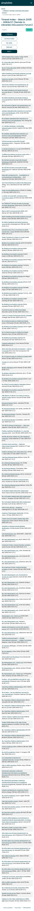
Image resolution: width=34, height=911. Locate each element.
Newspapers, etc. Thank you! (11, 616)
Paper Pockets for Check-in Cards (13, 237)
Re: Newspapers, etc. (9, 668)
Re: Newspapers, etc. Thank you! (12, 662)
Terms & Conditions (8, 907)
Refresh (9, 47)
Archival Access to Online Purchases (14, 310)
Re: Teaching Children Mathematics (13, 700)
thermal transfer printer (10, 801)
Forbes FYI (5, 362)
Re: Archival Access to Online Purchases (15, 321)
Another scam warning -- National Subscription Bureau (13, 445)
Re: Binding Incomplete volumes (12, 248)
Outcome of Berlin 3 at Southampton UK (15, 85)
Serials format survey (9, 893)
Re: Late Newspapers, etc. (10, 539)
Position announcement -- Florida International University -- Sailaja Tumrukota (16, 639)
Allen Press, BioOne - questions (12, 507)
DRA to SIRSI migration (9, 765)
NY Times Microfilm (8, 62)
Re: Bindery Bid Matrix (9, 373)
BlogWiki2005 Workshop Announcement (15, 480)
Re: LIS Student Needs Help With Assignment (16, 496)
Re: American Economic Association (13, 888)
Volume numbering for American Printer (15, 790)
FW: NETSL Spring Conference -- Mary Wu (15, 425)
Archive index (9, 39)
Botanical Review (7, 403)
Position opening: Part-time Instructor (14, 452)
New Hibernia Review (8, 856)
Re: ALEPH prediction (8, 752)
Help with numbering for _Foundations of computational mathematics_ (15, 176)
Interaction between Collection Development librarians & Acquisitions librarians (14, 773)
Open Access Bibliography (10, 190)
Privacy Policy (18, 907)
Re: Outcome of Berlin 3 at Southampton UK (16, 105)
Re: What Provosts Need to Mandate (14, 384)
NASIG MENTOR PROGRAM (10, 657)
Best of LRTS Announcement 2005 (13, 211)
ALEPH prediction (7, 747)
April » (9, 51)
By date (9, 43)
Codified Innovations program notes (14, 154)
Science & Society (8, 79)
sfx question (6, 646)
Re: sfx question (7, 651)
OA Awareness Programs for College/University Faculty (11, 759)
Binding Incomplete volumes (11, 243)
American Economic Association (12, 877)
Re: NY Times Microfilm (9, 68)
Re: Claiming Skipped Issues (11, 463)
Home (3, 9)
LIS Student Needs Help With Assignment (15, 491)
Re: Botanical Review (8, 409)
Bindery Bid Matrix (8, 368)
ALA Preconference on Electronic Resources (16, 183)
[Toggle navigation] (31, 2)
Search (29, 30)
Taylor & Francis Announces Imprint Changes (17, 315)
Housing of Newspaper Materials (12, 513)
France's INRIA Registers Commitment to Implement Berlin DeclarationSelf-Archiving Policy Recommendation (16, 820)
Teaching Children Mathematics (12, 687)
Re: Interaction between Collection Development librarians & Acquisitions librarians (14, 782)
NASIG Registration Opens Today (12, 57)
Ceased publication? (8, 343)
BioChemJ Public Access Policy (12, 827)
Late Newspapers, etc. (9, 534)
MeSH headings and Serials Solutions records (16, 73)
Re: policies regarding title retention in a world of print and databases (15, 119)
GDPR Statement (27, 907)
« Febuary (9, 34)
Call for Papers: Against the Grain (13, 717)
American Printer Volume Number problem (16, 545)
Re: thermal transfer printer (11, 807)
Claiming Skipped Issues (10, 457)
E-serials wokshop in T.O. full (11, 149)
